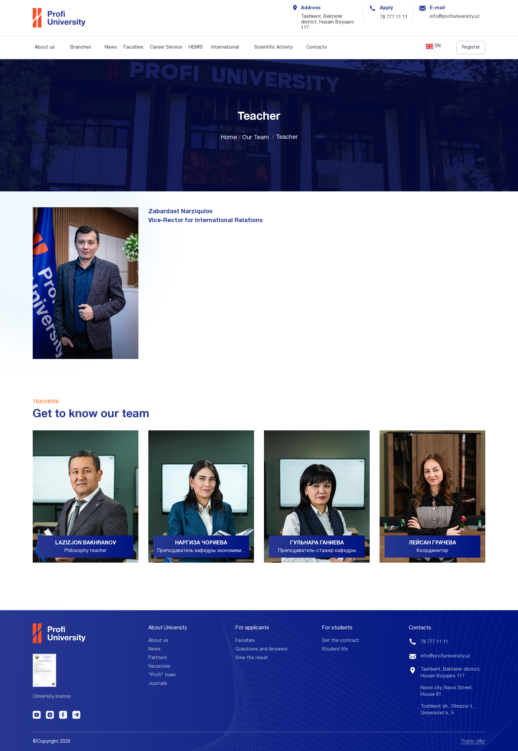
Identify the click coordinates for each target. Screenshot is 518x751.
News (111, 47)
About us (45, 47)
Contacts (316, 47)
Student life (335, 649)
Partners (157, 658)
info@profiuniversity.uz (445, 656)
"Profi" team (162, 675)
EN (433, 46)
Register (471, 47)
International (225, 47)
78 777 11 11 (394, 17)
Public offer (473, 741)
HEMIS (196, 47)
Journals (157, 684)
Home (229, 137)
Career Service (166, 47)
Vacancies (159, 666)
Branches (80, 47)
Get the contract (340, 641)
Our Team (255, 137)
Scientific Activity (273, 47)
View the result (251, 658)
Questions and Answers (261, 649)
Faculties (133, 47)
